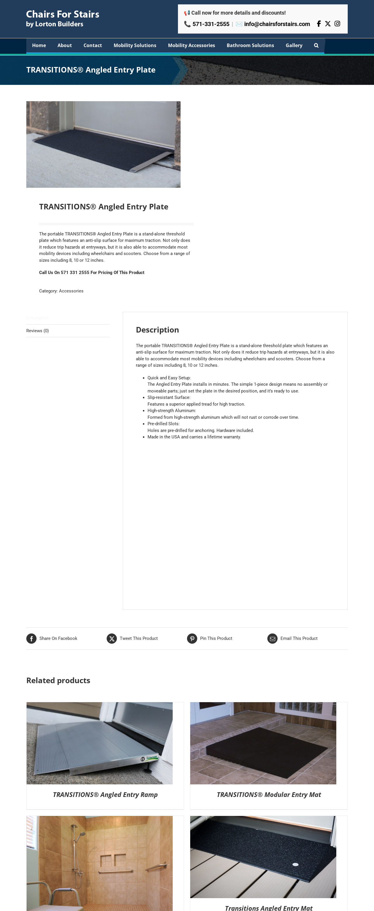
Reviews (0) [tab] (37, 330)
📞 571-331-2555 (206, 23)
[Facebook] (319, 24)
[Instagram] (337, 24)
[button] (316, 45)
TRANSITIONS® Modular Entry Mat (269, 794)
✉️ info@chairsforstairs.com (273, 23)
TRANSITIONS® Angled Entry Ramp (105, 794)
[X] (328, 24)
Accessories (71, 290)
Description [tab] (37, 317)
